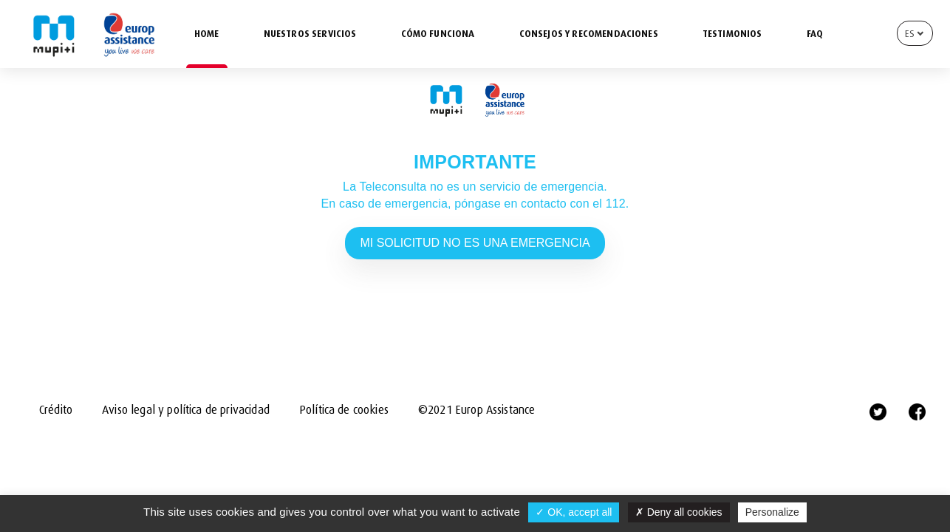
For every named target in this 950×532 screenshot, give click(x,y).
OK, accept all (574, 512)
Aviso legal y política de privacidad (186, 410)
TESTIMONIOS (732, 33)
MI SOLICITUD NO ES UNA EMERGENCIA (475, 242)
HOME (206, 33)
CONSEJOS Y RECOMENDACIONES (588, 33)
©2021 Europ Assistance (477, 410)
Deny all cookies (678, 512)
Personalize (772, 512)
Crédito (55, 410)
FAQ (815, 33)
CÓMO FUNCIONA (438, 33)
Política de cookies (344, 410)
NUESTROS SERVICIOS (310, 33)
